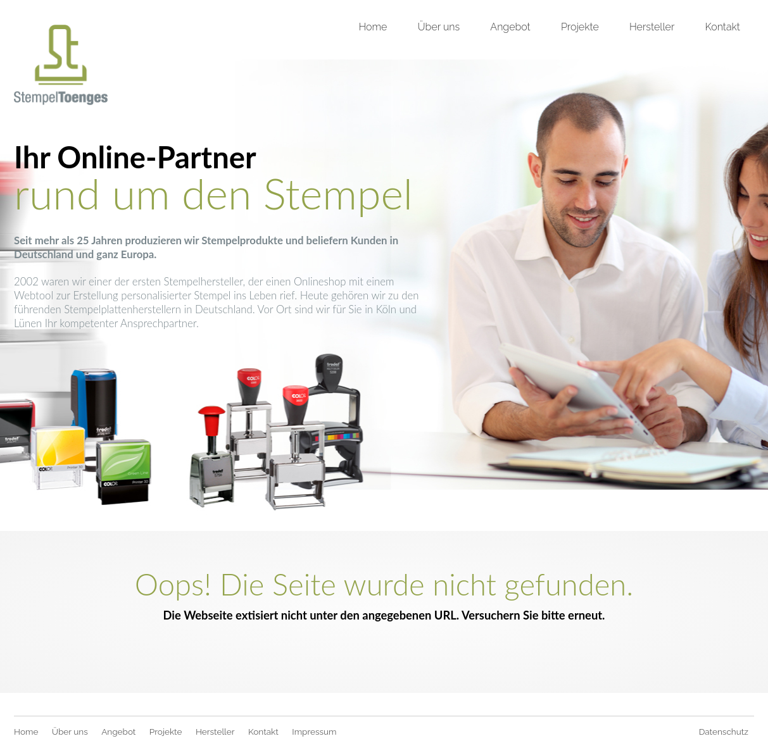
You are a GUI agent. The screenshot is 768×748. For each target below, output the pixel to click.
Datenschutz (723, 731)
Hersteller (651, 27)
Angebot (510, 27)
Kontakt (723, 27)
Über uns (439, 27)
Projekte (580, 27)
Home (372, 27)
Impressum (314, 731)
